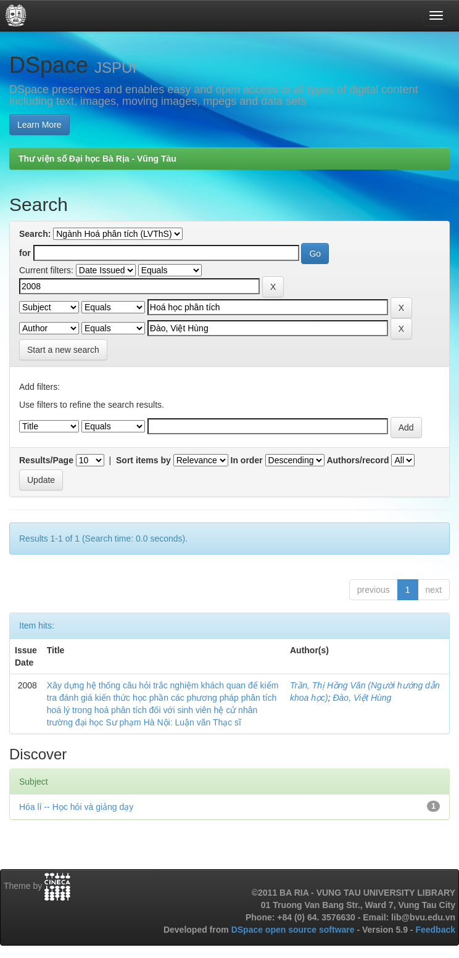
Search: (35, 234)
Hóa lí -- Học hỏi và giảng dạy (76, 807)
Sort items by (143, 460)
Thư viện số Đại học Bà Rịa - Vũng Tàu (97, 158)
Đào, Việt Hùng (362, 698)
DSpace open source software (294, 930)
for (25, 253)
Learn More (39, 125)
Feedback (435, 930)
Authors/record (357, 460)
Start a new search (63, 350)
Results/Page (46, 460)
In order (247, 460)
